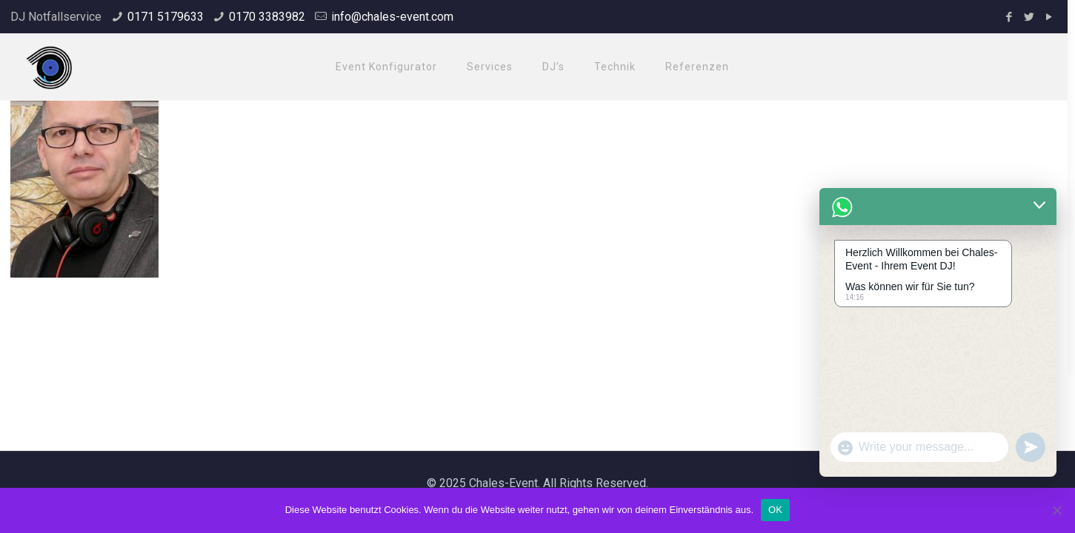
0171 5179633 (165, 17)
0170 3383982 (267, 17)
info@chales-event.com (392, 17)
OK (775, 509)
